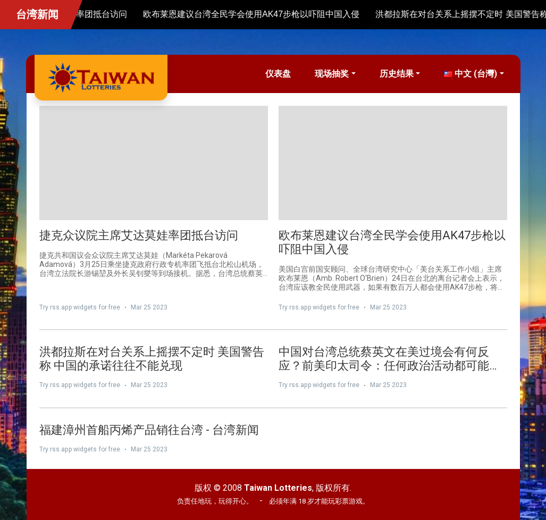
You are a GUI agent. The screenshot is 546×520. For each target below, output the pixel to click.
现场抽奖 (332, 74)
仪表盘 (278, 74)
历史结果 (397, 74)
